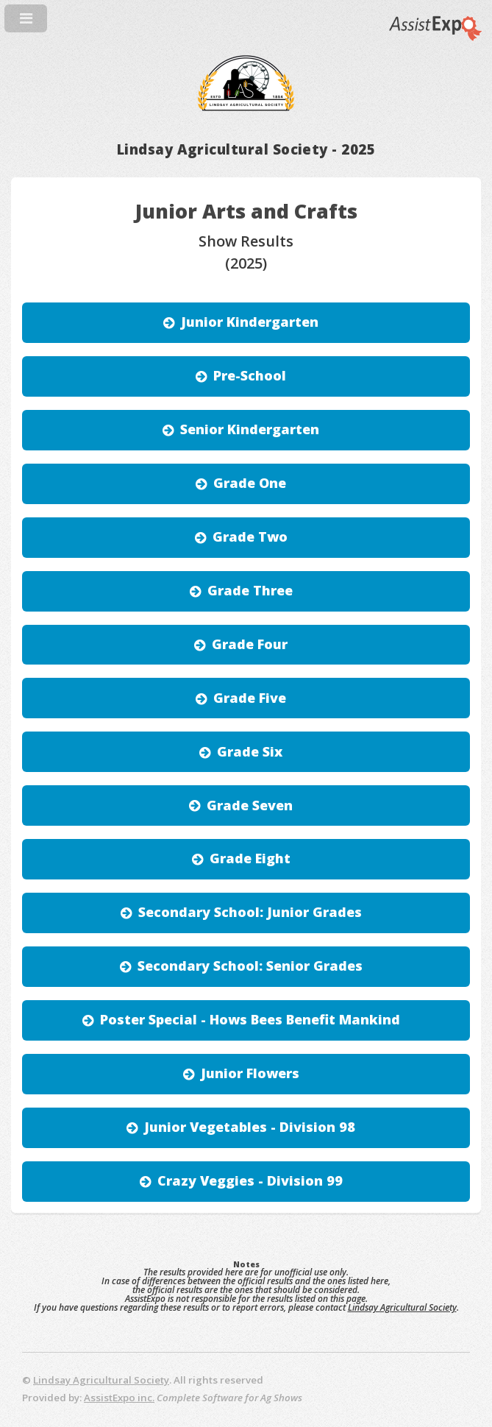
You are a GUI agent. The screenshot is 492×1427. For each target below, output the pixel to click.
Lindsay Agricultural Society (402, 1307)
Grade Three (250, 590)
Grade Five (249, 698)
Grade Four (250, 644)
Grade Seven (250, 805)
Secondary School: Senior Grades (250, 965)
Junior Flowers (250, 1073)
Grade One (249, 483)
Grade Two (250, 536)
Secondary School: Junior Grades (250, 912)
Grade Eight (250, 858)
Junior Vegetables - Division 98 (249, 1127)
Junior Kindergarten (249, 321)
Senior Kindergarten (249, 429)
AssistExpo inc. (119, 1397)
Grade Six (249, 751)
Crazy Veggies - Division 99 (250, 1180)
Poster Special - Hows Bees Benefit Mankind (250, 1019)
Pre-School (249, 375)
